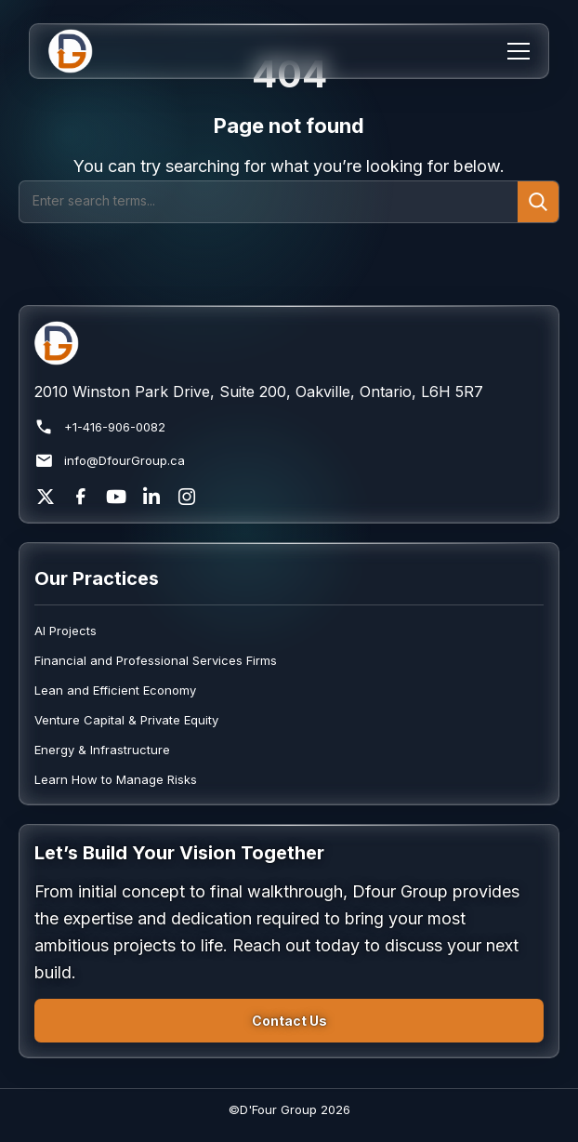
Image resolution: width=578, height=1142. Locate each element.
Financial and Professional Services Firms (155, 660)
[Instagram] (187, 496)
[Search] (269, 201)
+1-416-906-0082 (99, 427)
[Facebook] (81, 496)
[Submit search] (538, 201)
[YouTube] (116, 496)
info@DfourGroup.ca (109, 461)
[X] (45, 496)
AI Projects (65, 630)
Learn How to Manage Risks (115, 779)
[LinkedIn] (151, 496)
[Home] (82, 51)
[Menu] (518, 51)
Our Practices (96, 578)
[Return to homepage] (289, 343)
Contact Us (289, 1021)
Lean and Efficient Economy (115, 690)
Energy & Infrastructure (102, 749)
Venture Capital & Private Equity (126, 719)
